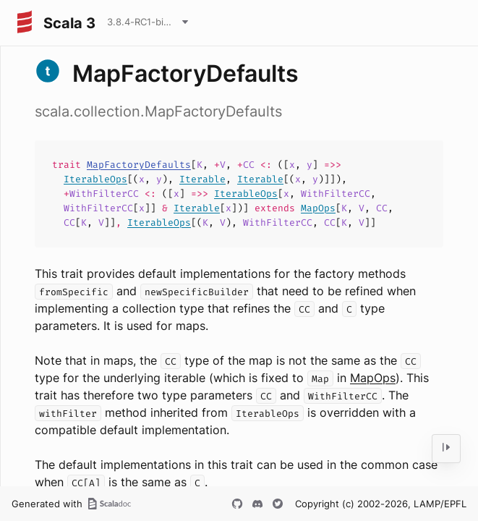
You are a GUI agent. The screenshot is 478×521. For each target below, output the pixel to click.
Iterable (202, 179)
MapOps (318, 208)
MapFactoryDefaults (139, 164)
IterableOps (95, 179)
